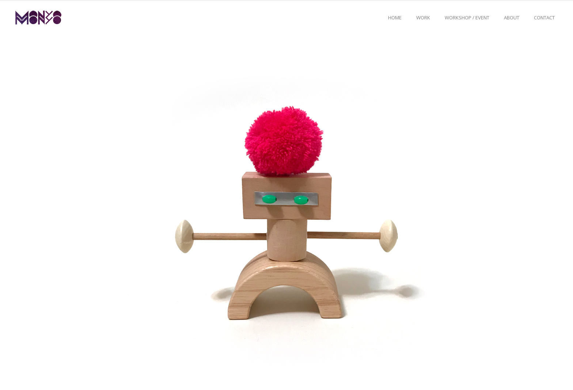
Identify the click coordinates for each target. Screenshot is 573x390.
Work (423, 17)
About (511, 17)
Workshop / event (467, 17)
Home (395, 17)
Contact (544, 17)
